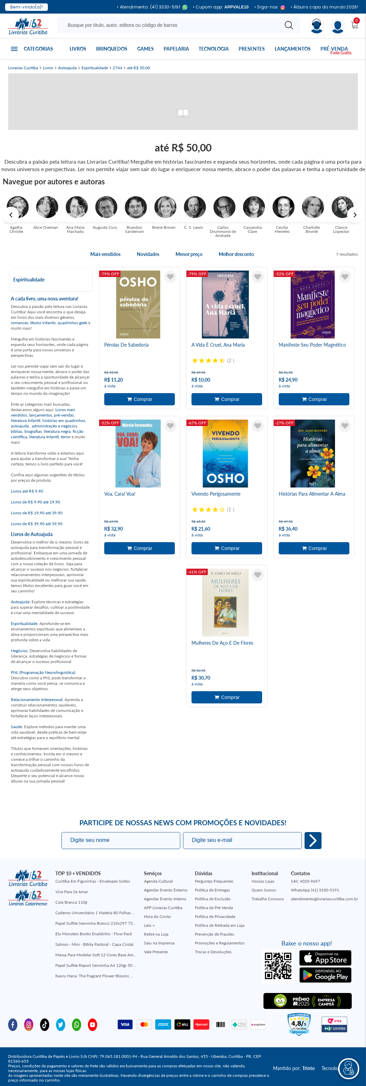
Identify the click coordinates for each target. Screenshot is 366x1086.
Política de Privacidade (215, 916)
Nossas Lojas (263, 881)
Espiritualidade (94, 68)
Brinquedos (111, 49)
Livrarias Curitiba (23, 68)
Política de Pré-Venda (214, 907)
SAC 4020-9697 (305, 881)
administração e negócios (54, 425)
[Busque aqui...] (169, 25)
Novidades (148, 254)
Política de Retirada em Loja (219, 925)
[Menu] (338, 26)
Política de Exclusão (213, 898)
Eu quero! (313, 840)
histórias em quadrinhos (63, 420)
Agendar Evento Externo (165, 889)
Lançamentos (293, 49)
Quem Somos (264, 889)
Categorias (38, 49)
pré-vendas (64, 415)
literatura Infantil (25, 420)
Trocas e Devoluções (213, 951)
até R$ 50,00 (138, 68)
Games (145, 49)
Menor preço (189, 254)
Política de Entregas (212, 889)
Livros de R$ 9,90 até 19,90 (35, 501)
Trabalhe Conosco (268, 898)
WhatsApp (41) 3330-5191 (315, 889)
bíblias (16, 431)
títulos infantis (43, 322)
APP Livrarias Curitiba (163, 907)
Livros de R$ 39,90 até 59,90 (36, 523)
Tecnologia (214, 49)
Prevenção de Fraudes (214, 934)
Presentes (252, 49)
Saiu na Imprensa (159, 942)
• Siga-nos (269, 7)
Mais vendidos (105, 254)
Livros (78, 49)
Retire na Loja (156, 934)
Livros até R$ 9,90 (27, 491)
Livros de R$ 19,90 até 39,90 (36, 512)
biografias (33, 431)
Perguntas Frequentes (214, 881)
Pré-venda (334, 49)
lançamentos (40, 415)
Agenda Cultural (158, 881)
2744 (117, 68)
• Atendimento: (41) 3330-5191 (152, 7)
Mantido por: (294, 1068)
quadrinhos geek (72, 322)
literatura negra (57, 431)
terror (66, 436)
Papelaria (176, 49)
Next (355, 215)
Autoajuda (67, 68)
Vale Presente (156, 951)
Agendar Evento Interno (165, 898)
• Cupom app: (221, 7)
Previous (11, 215)
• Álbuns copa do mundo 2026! (324, 7)
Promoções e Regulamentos (219, 942)
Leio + (149, 925)
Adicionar (139, 399)
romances (19, 322)
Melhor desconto (236, 254)
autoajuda (20, 425)
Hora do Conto (157, 916)
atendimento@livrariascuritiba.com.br (324, 898)
